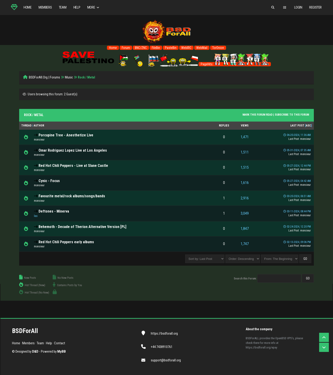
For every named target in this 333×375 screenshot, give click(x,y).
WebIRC (186, 48)
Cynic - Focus (49, 181)
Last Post (297, 125)
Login (298, 7)
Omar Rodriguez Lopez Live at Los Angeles (73, 150)
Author (39, 125)
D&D (35, 351)
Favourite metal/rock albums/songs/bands (72, 196)
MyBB (61, 351)
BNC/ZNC (141, 48)
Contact (59, 343)
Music (69, 77)
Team (62, 7)
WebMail (201, 48)
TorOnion (218, 48)
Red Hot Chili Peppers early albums (66, 242)
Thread (26, 125)
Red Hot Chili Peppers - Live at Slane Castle (73, 165)
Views (244, 125)
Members (45, 7)
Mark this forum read (257, 114)
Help (76, 7)
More (93, 7)
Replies (224, 125)
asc (308, 125)
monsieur (39, 139)
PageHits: (235, 64)
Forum (126, 48)
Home (27, 7)
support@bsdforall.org (166, 360)
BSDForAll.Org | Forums (44, 77)
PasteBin (170, 48)
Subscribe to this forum (292, 114)
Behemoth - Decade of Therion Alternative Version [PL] (82, 227)
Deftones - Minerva (54, 211)
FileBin (156, 48)
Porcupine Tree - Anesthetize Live (66, 135)
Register (315, 7)
